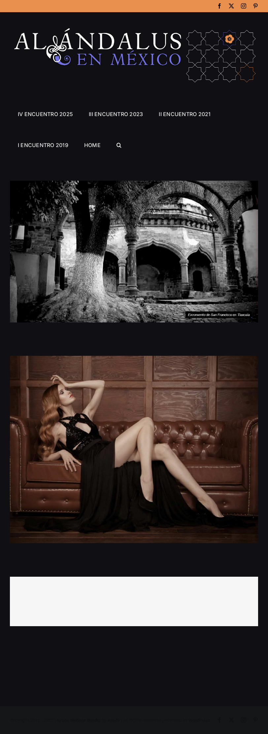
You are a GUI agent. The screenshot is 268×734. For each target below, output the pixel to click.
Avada (114, 720)
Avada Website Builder (79, 720)
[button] (119, 145)
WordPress (199, 720)
